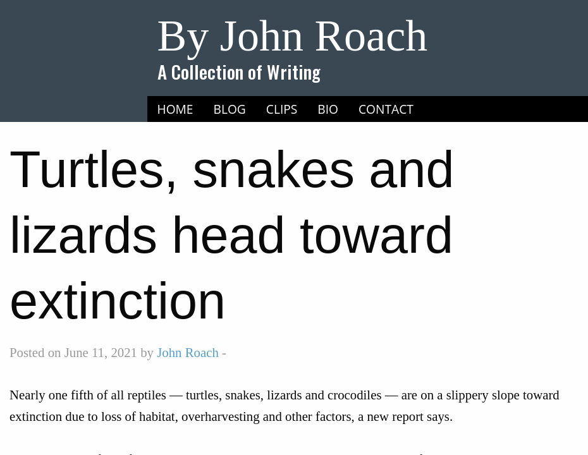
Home (175, 109)
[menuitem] (175, 109)
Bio (327, 109)
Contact (385, 109)
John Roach (188, 352)
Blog (230, 109)
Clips (282, 109)
